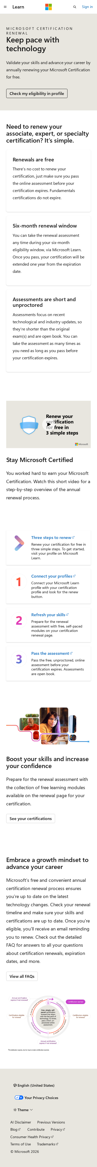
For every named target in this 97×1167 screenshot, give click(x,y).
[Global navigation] (5, 7)
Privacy (56, 1129)
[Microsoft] (48, 7)
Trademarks (46, 1144)
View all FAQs (22, 976)
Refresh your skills (48, 614)
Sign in (87, 6)
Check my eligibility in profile (37, 93)
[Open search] (75, 7)
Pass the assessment (50, 653)
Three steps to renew (51, 537)
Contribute (35, 1129)
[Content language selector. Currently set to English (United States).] (34, 1085)
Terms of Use (20, 1144)
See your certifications (31, 818)
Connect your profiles (51, 576)
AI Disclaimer (20, 1122)
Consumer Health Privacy (30, 1136)
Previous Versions (51, 1122)
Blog (13, 1129)
